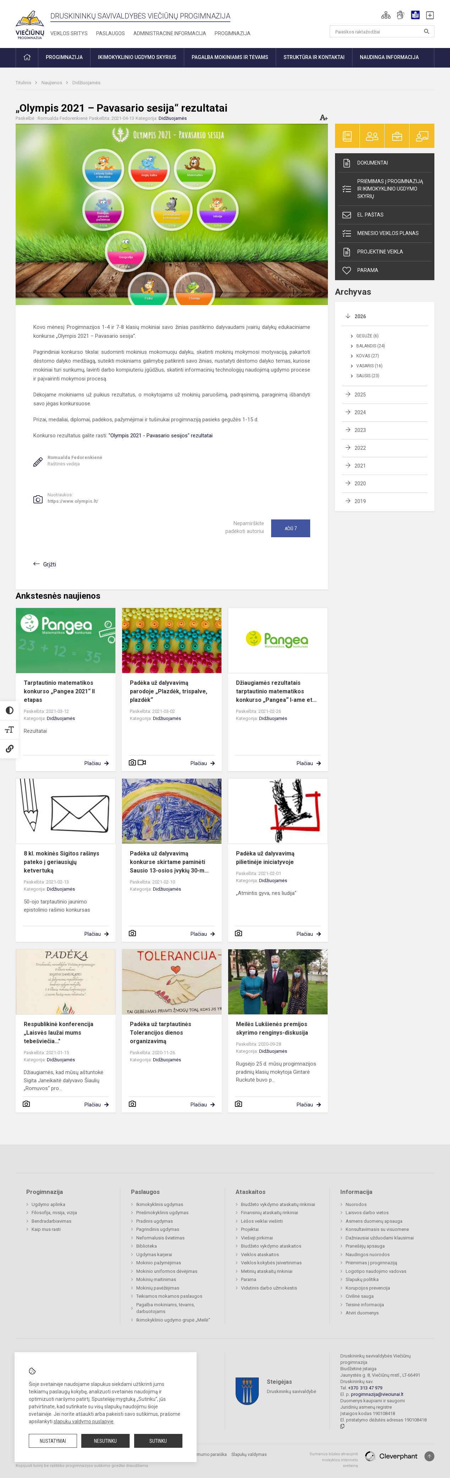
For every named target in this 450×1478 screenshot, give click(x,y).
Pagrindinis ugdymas (157, 1229)
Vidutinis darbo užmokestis (269, 1288)
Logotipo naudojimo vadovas (376, 1271)
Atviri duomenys (362, 1313)
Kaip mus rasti (46, 1229)
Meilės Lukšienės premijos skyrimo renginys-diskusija (272, 1028)
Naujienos (52, 82)
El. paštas (362, 215)
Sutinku (158, 1441)
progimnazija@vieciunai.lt (377, 1394)
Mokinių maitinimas (156, 1279)
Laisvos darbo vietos (367, 1212)
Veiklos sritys (69, 33)
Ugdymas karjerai (154, 1254)
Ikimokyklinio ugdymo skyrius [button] (137, 57)
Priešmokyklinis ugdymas (162, 1212)
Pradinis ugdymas (154, 1221)
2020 (360, 483)
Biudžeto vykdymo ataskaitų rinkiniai (278, 1204)
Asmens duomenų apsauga (374, 1221)
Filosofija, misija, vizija (54, 1212)
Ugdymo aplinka (48, 1204)
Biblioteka (146, 1246)
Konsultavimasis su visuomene (377, 1229)
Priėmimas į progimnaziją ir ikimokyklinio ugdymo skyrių (382, 188)
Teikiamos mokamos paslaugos (169, 1296)
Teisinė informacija (365, 1304)
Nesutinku (105, 1441)
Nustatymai (53, 1441)
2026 (360, 316)
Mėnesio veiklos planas (380, 233)
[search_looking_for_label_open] (426, 31)
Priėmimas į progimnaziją (371, 1262)
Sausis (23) (367, 375)
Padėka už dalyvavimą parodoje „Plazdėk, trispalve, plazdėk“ (168, 691)
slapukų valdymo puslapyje (84, 1421)
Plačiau (92, 763)
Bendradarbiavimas (51, 1221)
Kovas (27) (367, 355)
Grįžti (49, 564)
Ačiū (291, 528)
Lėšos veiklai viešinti (262, 1221)
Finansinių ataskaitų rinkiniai (269, 1212)
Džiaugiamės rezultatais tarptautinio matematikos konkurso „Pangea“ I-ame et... (276, 691)
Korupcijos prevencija (368, 1288)
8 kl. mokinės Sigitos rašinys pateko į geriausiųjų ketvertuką (61, 862)
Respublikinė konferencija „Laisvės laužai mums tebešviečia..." (58, 1033)
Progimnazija (233, 33)
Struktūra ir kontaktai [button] (314, 57)
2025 (360, 394)
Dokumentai (364, 163)
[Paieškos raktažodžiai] (382, 31)
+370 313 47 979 (365, 1388)
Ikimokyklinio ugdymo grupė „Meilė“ (173, 1320)
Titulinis (24, 82)
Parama (359, 270)
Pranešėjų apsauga (365, 1246)
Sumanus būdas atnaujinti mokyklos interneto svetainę (333, 1460)
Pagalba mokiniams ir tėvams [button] (230, 57)
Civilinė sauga (360, 1296)
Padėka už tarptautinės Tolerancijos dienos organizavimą (160, 1033)
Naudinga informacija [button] (389, 57)
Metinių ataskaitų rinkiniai (266, 1271)
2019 (360, 501)
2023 (360, 430)
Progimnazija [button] (64, 57)
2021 (360, 466)
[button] (386, 15)
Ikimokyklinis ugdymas (159, 1204)
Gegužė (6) (367, 336)
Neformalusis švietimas (160, 1237)
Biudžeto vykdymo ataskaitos (271, 1246)
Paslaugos (110, 33)
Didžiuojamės (86, 82)
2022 (360, 448)
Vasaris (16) (369, 365)
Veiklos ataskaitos (260, 1254)
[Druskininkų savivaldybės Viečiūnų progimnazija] (30, 22)
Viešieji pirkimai (257, 1237)
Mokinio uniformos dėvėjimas (166, 1271)
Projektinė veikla (372, 252)
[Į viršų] (429, 1456)
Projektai (250, 1229)
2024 (360, 412)
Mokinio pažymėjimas (158, 1262)
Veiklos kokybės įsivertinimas (271, 1262)
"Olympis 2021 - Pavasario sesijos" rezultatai (161, 435)
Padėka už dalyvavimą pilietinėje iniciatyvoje (265, 857)
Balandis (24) (370, 345)
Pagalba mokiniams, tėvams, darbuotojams (165, 1308)
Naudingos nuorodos (368, 1254)
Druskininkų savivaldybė (291, 1391)
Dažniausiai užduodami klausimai (380, 1237)
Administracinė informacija (169, 33)
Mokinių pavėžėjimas (157, 1288)
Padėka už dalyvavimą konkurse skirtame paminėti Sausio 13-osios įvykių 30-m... (169, 862)
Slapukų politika (362, 1279)
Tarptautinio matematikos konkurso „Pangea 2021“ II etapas (59, 691)
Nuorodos (356, 1204)
